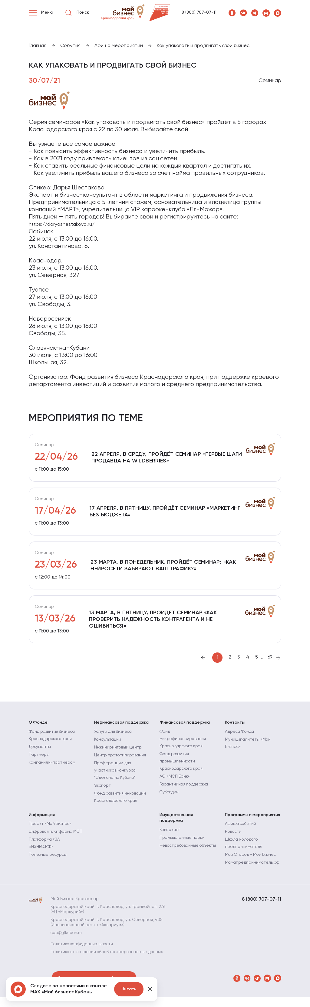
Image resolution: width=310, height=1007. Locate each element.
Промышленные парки (183, 842)
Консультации (108, 744)
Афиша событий (241, 828)
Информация (42, 819)
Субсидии (170, 796)
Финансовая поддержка (185, 727)
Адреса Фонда (240, 736)
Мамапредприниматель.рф (253, 867)
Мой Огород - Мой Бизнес (252, 859)
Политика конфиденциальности (83, 948)
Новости (233, 836)
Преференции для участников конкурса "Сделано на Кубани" (116, 774)
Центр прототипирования (120, 759)
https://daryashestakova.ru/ (61, 224)
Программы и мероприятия (253, 819)
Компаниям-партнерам (53, 767)
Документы (40, 751)
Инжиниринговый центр (118, 751)
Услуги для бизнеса (114, 736)
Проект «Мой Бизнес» (51, 828)
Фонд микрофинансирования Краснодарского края (184, 743)
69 (270, 661)
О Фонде (38, 727)
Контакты (235, 727)
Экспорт (102, 790)
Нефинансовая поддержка (122, 727)
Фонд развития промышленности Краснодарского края (182, 765)
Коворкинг (170, 834)
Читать (128, 989)
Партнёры (39, 759)
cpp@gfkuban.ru (67, 937)
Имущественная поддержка (176, 822)
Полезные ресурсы (48, 866)
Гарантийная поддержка (185, 788)
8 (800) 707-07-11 (199, 12)
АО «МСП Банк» (175, 781)
